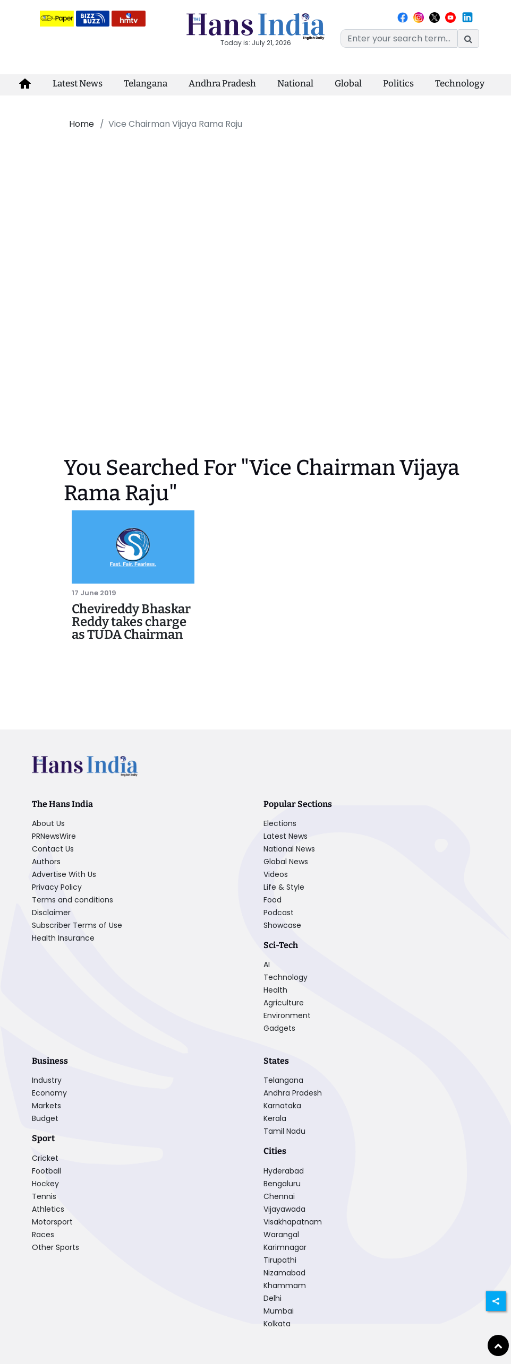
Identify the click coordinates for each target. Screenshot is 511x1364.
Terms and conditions (72, 899)
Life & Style (283, 887)
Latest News (78, 83)
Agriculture (283, 1002)
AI (266, 964)
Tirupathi (279, 1260)
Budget (45, 1118)
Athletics (48, 1209)
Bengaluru (282, 1183)
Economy (49, 1093)
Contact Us (53, 849)
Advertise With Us (64, 874)
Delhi (272, 1298)
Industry (47, 1080)
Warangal (281, 1234)
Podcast (278, 912)
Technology (459, 83)
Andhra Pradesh (222, 83)
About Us (48, 823)
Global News (285, 861)
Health (275, 990)
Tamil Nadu (284, 1131)
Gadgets (279, 1028)
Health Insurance (63, 938)
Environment (287, 1015)
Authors (46, 861)
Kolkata (277, 1323)
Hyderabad (283, 1171)
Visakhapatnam (292, 1222)
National (295, 83)
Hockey (45, 1183)
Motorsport (52, 1222)
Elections (279, 823)
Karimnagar (284, 1247)
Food (272, 899)
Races (43, 1234)
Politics (398, 83)
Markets (46, 1105)
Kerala (274, 1118)
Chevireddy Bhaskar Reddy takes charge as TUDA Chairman (131, 622)
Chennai (279, 1196)
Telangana (145, 83)
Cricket (45, 1158)
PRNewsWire (54, 836)
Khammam (284, 1285)
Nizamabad (284, 1272)
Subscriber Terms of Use (77, 925)
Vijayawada (284, 1209)
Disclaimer (51, 912)
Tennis (44, 1196)
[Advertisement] (241, 216)
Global (348, 83)
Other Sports (55, 1247)
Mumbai (278, 1311)
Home (81, 124)
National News (289, 849)
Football (46, 1171)
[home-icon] (25, 84)
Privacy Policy (57, 887)
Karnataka (282, 1105)
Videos (275, 874)
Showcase (282, 925)
